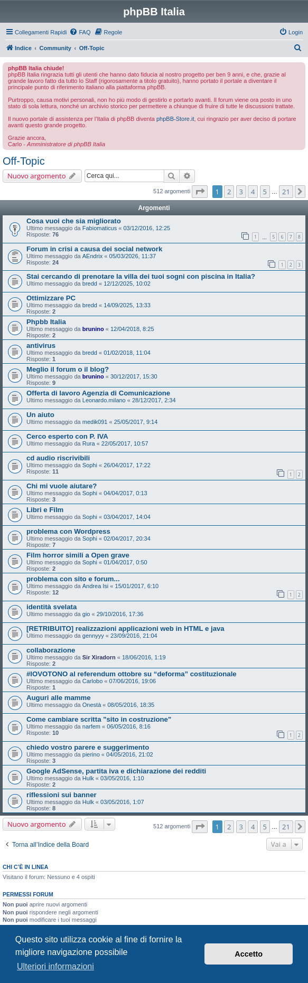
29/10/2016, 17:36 (120, 614)
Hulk (88, 778)
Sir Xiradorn (99, 657)
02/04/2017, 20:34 (127, 538)
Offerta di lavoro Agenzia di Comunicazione (98, 393)
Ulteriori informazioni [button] (55, 966)
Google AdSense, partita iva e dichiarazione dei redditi (116, 771)
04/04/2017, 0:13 (125, 493)
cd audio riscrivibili (58, 458)
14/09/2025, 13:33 (127, 305)
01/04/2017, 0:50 (125, 562)
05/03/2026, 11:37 (132, 256)
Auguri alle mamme (58, 698)
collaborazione (50, 650)
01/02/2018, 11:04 (127, 352)
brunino (93, 329)
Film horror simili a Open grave (77, 555)
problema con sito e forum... (73, 579)
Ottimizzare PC (51, 298)
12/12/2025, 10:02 (127, 283)
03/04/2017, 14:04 (127, 517)
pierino (91, 754)
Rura (88, 443)
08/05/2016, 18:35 (130, 705)
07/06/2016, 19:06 (132, 681)
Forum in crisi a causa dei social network (94, 249)
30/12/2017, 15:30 (133, 376)
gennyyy (93, 635)
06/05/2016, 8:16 (129, 726)
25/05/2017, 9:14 (136, 422)
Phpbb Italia (46, 322)
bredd (89, 283)
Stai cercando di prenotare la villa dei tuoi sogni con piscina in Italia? (140, 276)
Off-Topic (24, 161)
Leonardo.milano (104, 400)
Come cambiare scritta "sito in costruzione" (98, 719)
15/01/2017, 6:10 (137, 586)
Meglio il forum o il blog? (67, 369)
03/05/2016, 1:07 (122, 802)
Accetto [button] (249, 954)
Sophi (89, 465)
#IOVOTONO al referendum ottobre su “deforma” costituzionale (131, 674)
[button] (200, 191)
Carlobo (92, 681)
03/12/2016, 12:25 (146, 228)
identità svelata (51, 607)
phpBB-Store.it (175, 119)
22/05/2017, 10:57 (124, 443)
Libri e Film (44, 510)
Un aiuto (40, 415)
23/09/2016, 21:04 (133, 635)
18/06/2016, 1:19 (144, 657)
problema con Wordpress (68, 531)
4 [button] (253, 191)
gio (86, 614)
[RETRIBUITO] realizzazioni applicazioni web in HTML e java (125, 628)
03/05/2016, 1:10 (122, 778)
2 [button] (229, 191)
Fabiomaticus (99, 228)
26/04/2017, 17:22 (127, 465)
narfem (91, 726)
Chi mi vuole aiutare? (61, 486)
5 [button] (265, 191)
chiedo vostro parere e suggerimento (87, 747)
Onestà (91, 705)
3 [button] (241, 191)
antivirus (40, 345)
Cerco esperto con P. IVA (67, 436)
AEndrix (92, 256)
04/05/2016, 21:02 (129, 754)
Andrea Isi (95, 586)
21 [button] (286, 191)
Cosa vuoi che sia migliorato (73, 221)
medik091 (95, 422)
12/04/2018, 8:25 (132, 329)
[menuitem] (79, 32)
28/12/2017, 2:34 (154, 400)
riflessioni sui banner (61, 795)
